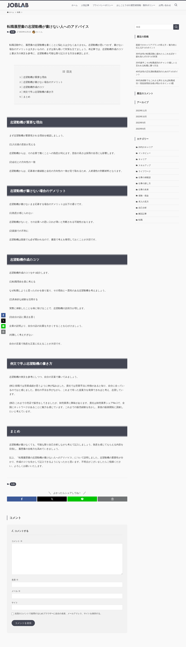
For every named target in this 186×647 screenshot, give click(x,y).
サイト (15, 602)
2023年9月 (141, 122)
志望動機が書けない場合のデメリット (43, 82)
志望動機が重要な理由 (34, 77)
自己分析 (142, 208)
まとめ (26, 97)
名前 (15, 580)
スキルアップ (144, 165)
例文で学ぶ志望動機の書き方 (38, 92)
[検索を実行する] (176, 27)
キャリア (142, 159)
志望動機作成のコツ (33, 87)
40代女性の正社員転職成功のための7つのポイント (157, 73)
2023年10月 (141, 116)
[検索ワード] (157, 27)
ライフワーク (144, 171)
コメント (17, 541)
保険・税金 (143, 195)
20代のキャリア (145, 147)
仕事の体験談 (144, 177)
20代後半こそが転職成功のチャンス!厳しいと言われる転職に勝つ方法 (156, 64)
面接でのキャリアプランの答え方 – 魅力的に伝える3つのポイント (156, 46)
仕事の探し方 (144, 183)
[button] (22, 499)
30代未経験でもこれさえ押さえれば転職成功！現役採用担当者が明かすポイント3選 (155, 81)
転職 (12, 32)
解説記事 (142, 214)
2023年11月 (141, 110)
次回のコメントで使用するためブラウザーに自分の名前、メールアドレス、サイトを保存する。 (58, 613)
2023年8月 (141, 129)
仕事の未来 (143, 189)
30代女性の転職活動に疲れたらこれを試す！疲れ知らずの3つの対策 (156, 55)
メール (16, 591)
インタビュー (144, 153)
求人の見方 (143, 201)
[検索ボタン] (176, 5)
